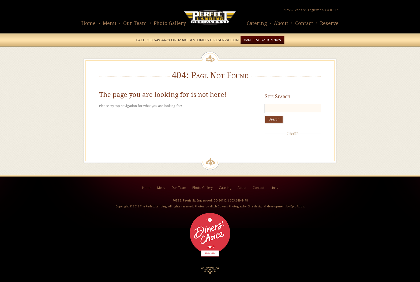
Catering (257, 23)
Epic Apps (297, 206)
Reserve (329, 23)
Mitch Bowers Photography (227, 206)
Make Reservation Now (262, 40)
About (281, 23)
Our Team (135, 23)
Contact (304, 23)
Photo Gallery (170, 23)
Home (88, 23)
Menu (109, 23)
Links (274, 188)
